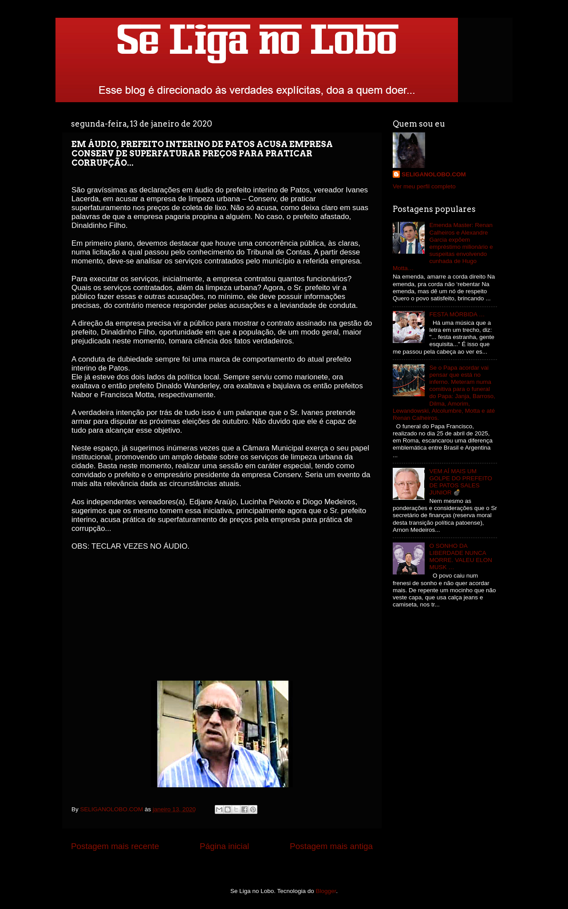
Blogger (326, 891)
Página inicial (224, 846)
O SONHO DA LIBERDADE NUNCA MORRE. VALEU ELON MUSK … (460, 556)
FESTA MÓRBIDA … (457, 314)
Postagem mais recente (115, 846)
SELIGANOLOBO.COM (434, 174)
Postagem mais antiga (331, 846)
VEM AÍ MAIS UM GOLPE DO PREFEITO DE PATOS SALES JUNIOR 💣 (460, 482)
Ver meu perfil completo (424, 186)
